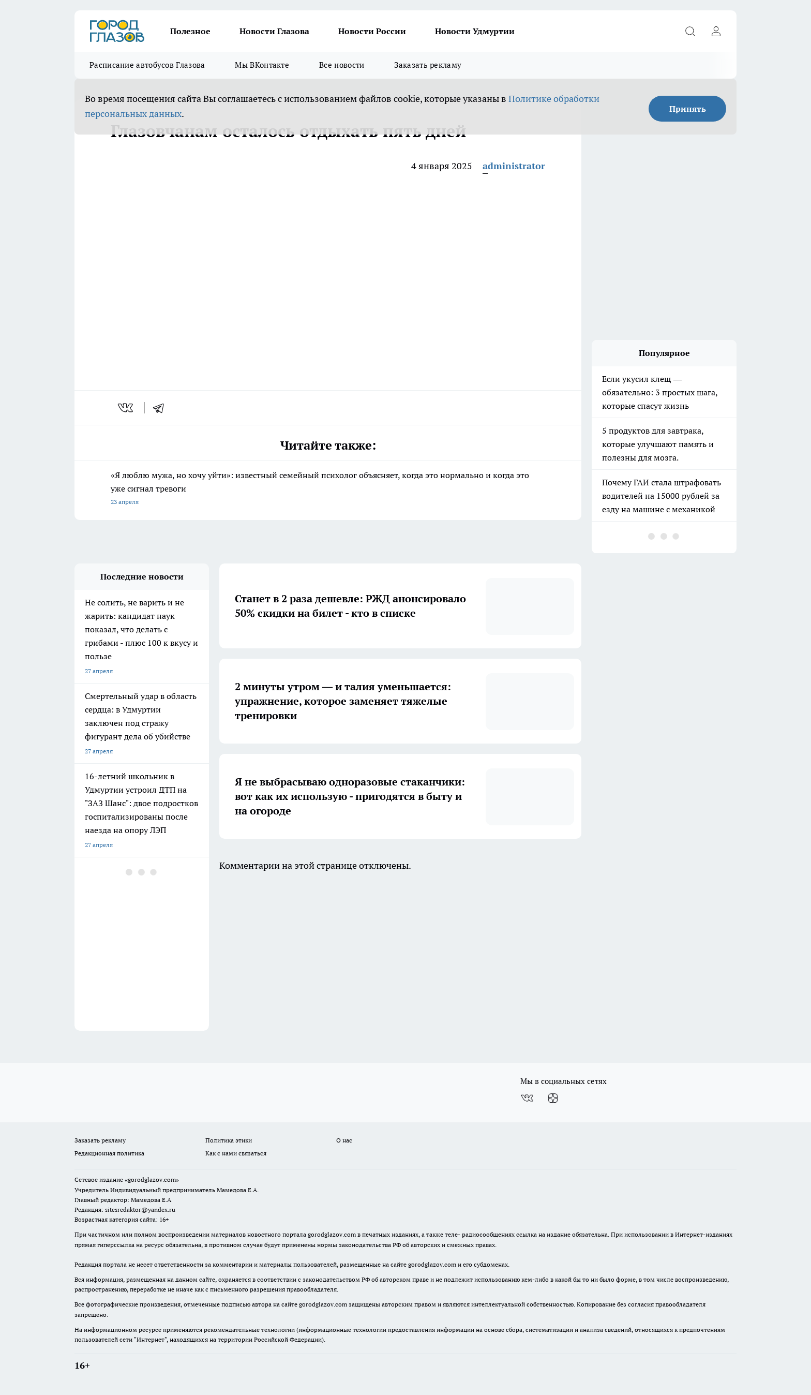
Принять (687, 108)
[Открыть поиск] (690, 31)
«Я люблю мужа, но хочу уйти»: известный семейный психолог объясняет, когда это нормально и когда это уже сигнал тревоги (328, 489)
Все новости (341, 65)
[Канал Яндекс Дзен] (553, 1098)
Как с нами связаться (235, 1153)
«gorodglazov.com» (152, 1179)
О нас (344, 1140)
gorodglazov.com (332, 1234)
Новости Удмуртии (475, 31)
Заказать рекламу (427, 65)
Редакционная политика (109, 1153)
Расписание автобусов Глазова (147, 65)
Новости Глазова (274, 31)
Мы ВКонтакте (262, 65)
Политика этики (228, 1140)
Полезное (190, 31)
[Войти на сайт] (715, 31)
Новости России (372, 31)
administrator (514, 166)
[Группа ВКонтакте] (527, 1098)
